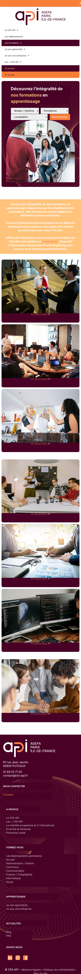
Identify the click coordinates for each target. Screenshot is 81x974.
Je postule (10, 67)
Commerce (12, 865)
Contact (8, 793)
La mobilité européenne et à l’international (30, 823)
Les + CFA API (13, 60)
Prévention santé (15, 831)
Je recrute (10, 73)
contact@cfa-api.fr (15, 774)
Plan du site (40, 971)
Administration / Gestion (20, 861)
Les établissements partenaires (24, 854)
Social (9, 880)
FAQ (8, 934)
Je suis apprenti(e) (15, 47)
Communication (15, 869)
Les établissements (14, 35)
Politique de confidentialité (59, 968)
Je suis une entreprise (17, 54)
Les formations (13, 41)
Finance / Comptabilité (19, 872)
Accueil (10, 858)
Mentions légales (31, 968)
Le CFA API (11, 28)
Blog (8, 930)
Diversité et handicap (18, 827)
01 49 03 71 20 (12, 770)
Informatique (13, 876)
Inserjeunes (50, 239)
